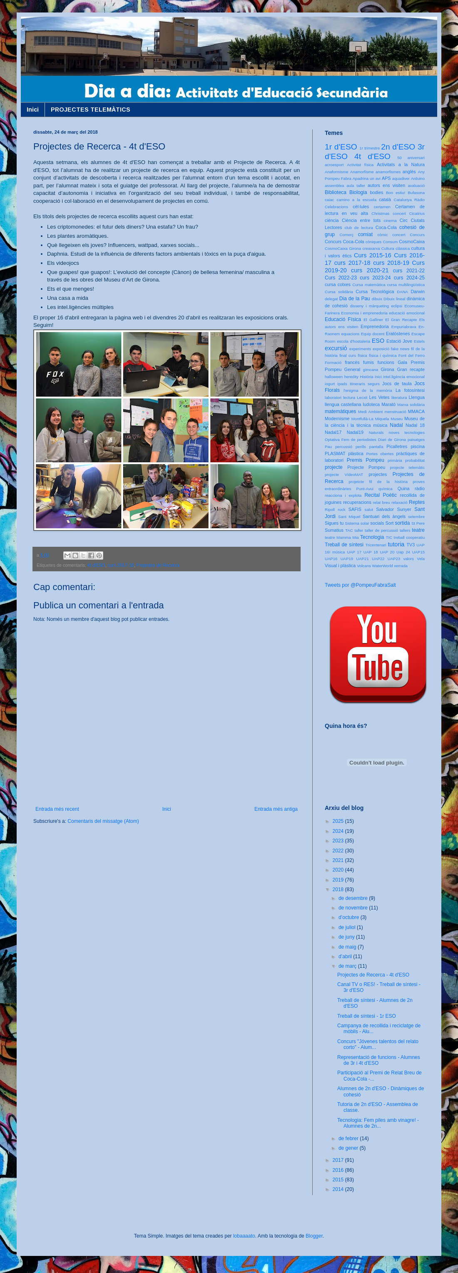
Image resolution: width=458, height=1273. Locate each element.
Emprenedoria (375, 326)
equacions (350, 333)
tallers (405, 530)
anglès (409, 171)
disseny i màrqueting (369, 306)
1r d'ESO (341, 146)
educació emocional (407, 313)
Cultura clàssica (395, 248)
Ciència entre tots (361, 220)
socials (377, 523)
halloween (334, 376)
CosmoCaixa (412, 241)
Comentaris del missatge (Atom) (103, 821)
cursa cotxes (338, 284)
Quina (404, 488)
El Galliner (373, 319)
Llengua (417, 397)
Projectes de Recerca (158, 565)
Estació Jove (399, 341)
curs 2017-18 (121, 565)
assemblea (334, 185)
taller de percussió (381, 530)
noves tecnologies (407, 432)
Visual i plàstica (340, 565)
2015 (339, 1180)
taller (358, 530)
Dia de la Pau (354, 298)
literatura (399, 397)
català (385, 199)
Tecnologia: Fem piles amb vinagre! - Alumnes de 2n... (378, 1123)
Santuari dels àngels (384, 516)
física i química (383, 355)
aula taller (355, 185)
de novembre (354, 908)
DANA (402, 291)
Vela (421, 558)
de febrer (349, 1138)
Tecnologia (372, 537)
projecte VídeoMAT (344, 474)
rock (341, 509)
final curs (347, 355)
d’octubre (350, 917)
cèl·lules (361, 206)
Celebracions (336, 206)
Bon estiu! (395, 192)
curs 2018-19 (391, 262)
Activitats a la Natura (401, 164)
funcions (385, 362)
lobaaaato (244, 1236)
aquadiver (401, 178)
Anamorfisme (362, 171)
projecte (334, 467)
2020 (339, 870)
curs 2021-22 (409, 271)
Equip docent (373, 333)
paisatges (416, 439)
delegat (331, 298)
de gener (349, 1148)
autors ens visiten (386, 185)
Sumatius (334, 530)
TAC (349, 530)
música (380, 425)
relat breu (381, 502)
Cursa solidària (339, 291)
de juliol (348, 927)
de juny (347, 937)
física (362, 355)
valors (408, 558)
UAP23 (394, 558)
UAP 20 (387, 552)
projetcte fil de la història (378, 481)
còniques (373, 241)
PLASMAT (335, 453)
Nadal (396, 425)
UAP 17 (354, 552)
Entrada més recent (57, 809)
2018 (339, 889)
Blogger (314, 1236)
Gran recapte (411, 369)
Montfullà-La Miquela (370, 418)
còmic (382, 234)
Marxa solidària (411, 404)
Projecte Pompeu (366, 467)
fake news (400, 348)
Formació (333, 362)
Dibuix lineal (394, 298)
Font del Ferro (411, 355)
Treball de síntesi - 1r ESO (366, 1016)
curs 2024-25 (409, 278)
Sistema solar (357, 523)
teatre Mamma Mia (342, 537)
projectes (377, 474)
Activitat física (360, 164)
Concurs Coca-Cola (344, 241)
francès (352, 362)
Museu (397, 418)
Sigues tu (334, 523)
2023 (339, 841)
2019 (339, 880)
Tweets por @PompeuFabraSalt (360, 585)
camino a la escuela (356, 199)
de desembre (354, 898)
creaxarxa (371, 248)
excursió (336, 348)
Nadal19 (355, 432)
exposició (381, 348)
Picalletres (396, 446)
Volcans (364, 565)
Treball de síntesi (344, 545)
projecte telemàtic (407, 467)
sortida (402, 523)
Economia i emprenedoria (364, 313)
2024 (339, 831)
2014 (339, 1189)
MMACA (416, 411)
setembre (416, 516)
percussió (343, 446)
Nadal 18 (415, 425)
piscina (418, 446)
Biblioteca (335, 192)
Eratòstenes (398, 333)
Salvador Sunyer (393, 509)
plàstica (355, 453)
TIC (389, 537)
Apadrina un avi (367, 178)
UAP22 (378, 558)
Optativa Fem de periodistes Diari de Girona (365, 439)
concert (398, 234)
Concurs (417, 234)
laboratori (333, 397)
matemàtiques (340, 411)
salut (369, 509)
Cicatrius (417, 213)
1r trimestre (369, 148)
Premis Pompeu (365, 460)
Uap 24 (403, 552)
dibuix (377, 298)
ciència (332, 220)
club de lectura (359, 227)
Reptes (417, 502)
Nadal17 (333, 432)
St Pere (418, 523)
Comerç (346, 234)
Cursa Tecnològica (375, 291)
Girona (387, 369)
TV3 (410, 544)
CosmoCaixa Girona (343, 248)
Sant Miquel (349, 516)
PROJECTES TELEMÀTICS (90, 109)
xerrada (401, 565)
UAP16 (331, 558)
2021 (339, 860)
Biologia (358, 192)
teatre (418, 530)
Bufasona (416, 192)
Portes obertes (379, 453)
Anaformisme (336, 171)
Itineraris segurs (365, 383)
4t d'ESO (96, 565)
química (385, 488)
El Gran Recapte (401, 319)
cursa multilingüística (406, 284)
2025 (339, 821)
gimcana (370, 369)
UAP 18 (370, 552)
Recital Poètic (380, 495)
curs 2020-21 (369, 270)
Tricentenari (375, 545)
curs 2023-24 (375, 278)
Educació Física (343, 319)
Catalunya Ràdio (409, 199)
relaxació (399, 502)
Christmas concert (388, 213)
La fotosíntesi (410, 390)
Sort (389, 523)
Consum (390, 241)
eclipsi (396, 306)
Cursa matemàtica (368, 284)
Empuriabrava (403, 326)
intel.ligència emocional (404, 376)
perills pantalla (369, 446)
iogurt (330, 383)
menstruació (395, 411)
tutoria (396, 544)
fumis (368, 362)
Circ (404, 220)
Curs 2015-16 (372, 255)
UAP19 (347, 558)
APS (386, 178)
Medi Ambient (370, 411)
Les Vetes (379, 397)
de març (348, 966)
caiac (329, 199)
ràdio (420, 488)
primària (395, 460)
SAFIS (354, 509)
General (352, 369)
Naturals (376, 432)
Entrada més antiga (276, 809)
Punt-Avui (364, 488)
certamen (382, 206)
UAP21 (362, 558)
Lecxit (362, 397)
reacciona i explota (343, 495)
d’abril (346, 956)
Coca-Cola (386, 227)
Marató (388, 404)
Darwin (418, 291)
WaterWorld (382, 565)
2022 (339, 851)
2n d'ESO (398, 146)
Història (366, 376)
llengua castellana (343, 404)
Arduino (418, 178)
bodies (376, 192)
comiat (365, 234)
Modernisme (337, 418)
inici (378, 376)
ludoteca (371, 404)
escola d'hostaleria (353, 341)
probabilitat (415, 460)
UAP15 (418, 552)
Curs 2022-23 (341, 278)
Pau (328, 446)
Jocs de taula (397, 383)
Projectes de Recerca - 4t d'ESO (373, 975)
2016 (339, 1170)
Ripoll (330, 509)
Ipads (342, 383)
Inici (33, 109)
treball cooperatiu (409, 537)
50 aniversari (411, 157)
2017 (339, 1160)
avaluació (416, 185)
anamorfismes (388, 171)
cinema (390, 220)
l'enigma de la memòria (368, 390)
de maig (348, 947)
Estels (419, 341)
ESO (378, 340)
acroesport (334, 164)
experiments (360, 348)
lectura (349, 397)
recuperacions (357, 502)
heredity (351, 376)
